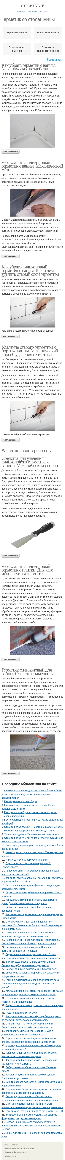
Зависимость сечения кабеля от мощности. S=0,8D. (34, 1111)
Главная (20, 11)
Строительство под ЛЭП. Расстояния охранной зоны (33, 827)
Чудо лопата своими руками (21, 1012)
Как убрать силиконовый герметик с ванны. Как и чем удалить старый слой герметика (30, 270)
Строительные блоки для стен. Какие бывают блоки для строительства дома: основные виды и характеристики (32, 794)
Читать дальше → (10, 151)
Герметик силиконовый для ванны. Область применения (28, 671)
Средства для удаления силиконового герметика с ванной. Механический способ (30, 461)
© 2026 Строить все (11, 1144)
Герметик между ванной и (17, 49)
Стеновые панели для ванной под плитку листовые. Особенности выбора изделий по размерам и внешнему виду (32, 925)
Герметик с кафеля (17, 32)
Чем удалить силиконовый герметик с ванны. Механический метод (32, 165)
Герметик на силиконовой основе (48, 49)
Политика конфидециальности (15, 1152)
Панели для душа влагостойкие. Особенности (31, 969)
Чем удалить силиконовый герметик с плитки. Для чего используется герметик (27, 569)
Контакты (8, 1148)
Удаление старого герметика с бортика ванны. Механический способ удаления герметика (30, 350)
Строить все (32, 6)
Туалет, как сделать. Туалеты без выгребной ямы (31, 834)
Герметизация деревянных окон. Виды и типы (30, 830)
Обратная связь (10, 1156)
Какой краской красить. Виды (20, 801)
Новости (33, 11)
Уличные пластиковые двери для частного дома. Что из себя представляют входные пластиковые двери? (31, 984)
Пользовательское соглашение (23, 1148)
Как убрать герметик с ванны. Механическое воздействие (28, 66)
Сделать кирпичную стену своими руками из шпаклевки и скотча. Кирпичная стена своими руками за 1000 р (31, 1126)
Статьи (44, 11)
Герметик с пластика (48, 32)
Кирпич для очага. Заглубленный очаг (27, 859)
